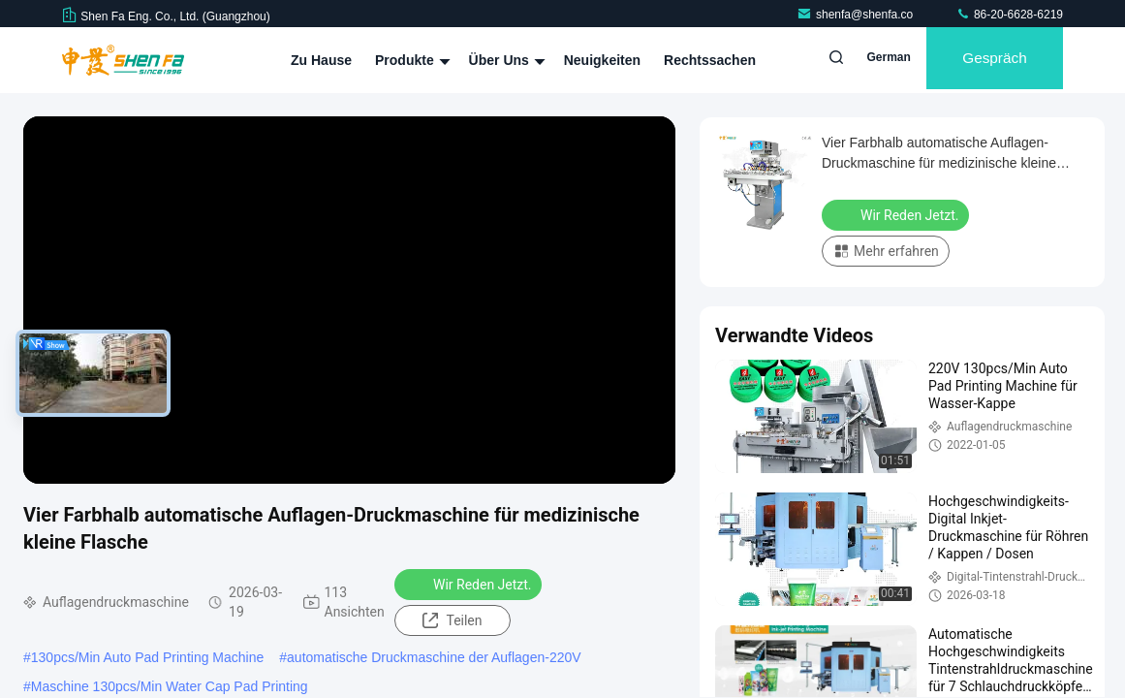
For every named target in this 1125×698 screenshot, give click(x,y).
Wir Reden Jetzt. (470, 583)
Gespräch (986, 60)
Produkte (410, 60)
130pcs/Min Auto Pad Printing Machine (147, 657)
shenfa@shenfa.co (857, 14)
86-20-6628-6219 (1009, 14)
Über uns (505, 60)
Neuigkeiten (602, 60)
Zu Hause (321, 60)
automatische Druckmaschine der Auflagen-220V (434, 657)
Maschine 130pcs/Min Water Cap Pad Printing (169, 686)
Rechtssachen (710, 60)
